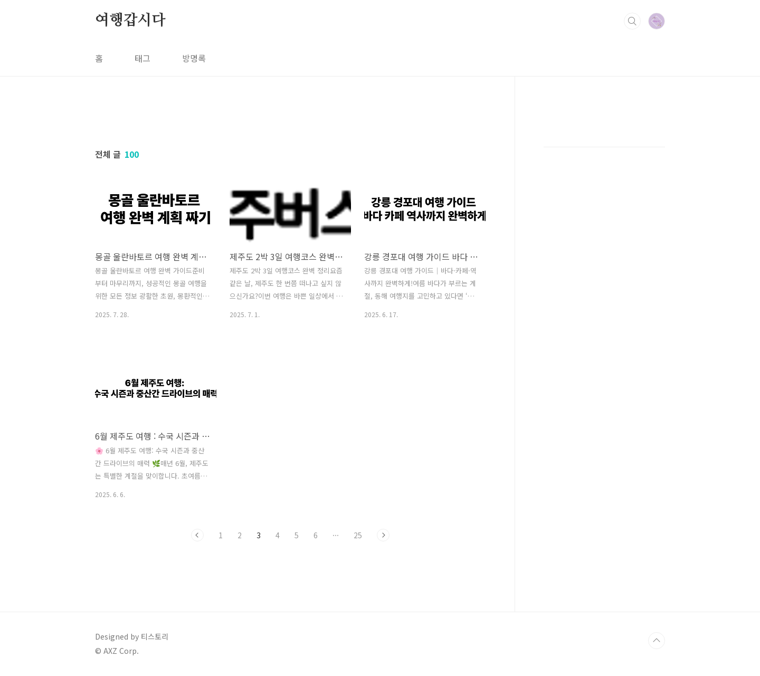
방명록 (194, 58)
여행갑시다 (130, 20)
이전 (197, 535)
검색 (632, 21)
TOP (656, 640)
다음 (383, 535)
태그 (142, 58)
